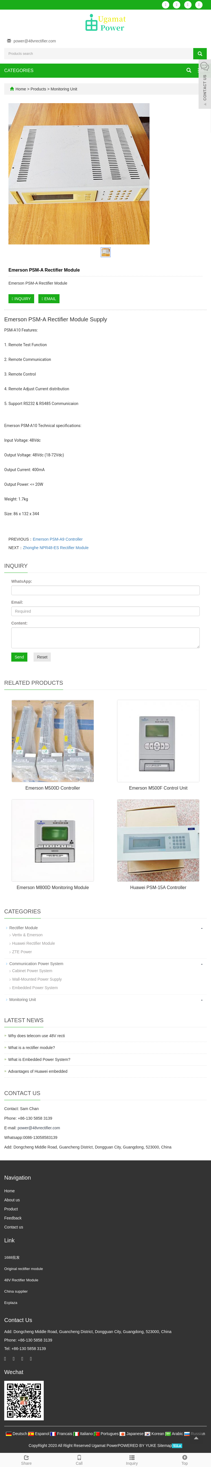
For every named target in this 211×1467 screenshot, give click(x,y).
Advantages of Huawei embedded (37, 1071)
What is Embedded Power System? (39, 1059)
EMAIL (49, 298)
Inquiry (132, 1459)
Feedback (12, 1218)
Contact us (13, 1227)
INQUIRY (21, 298)
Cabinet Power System (32, 970)
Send (19, 657)
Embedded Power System (35, 987)
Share (26, 1459)
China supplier (16, 1291)
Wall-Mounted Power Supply (37, 979)
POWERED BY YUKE (137, 1445)
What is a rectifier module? (31, 1047)
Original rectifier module (23, 1269)
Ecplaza (10, 1303)
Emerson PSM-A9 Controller (58, 539)
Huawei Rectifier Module (33, 943)
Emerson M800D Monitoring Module (53, 887)
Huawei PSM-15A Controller (158, 887)
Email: (17, 602)
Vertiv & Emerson (27, 935)
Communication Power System (36, 963)
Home (21, 89)
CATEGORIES (19, 70)
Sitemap (164, 1445)
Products (38, 89)
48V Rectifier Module (21, 1280)
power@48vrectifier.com (35, 41)
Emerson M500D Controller (52, 788)
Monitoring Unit (63, 89)
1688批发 (12, 1257)
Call (79, 1459)
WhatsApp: (21, 581)
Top (184, 1459)
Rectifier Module (23, 928)
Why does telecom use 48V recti (36, 1035)
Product (11, 1209)
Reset (42, 657)
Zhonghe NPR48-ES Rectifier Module (56, 547)
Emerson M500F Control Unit (158, 788)
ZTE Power (22, 952)
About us (12, 1200)
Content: (19, 623)
